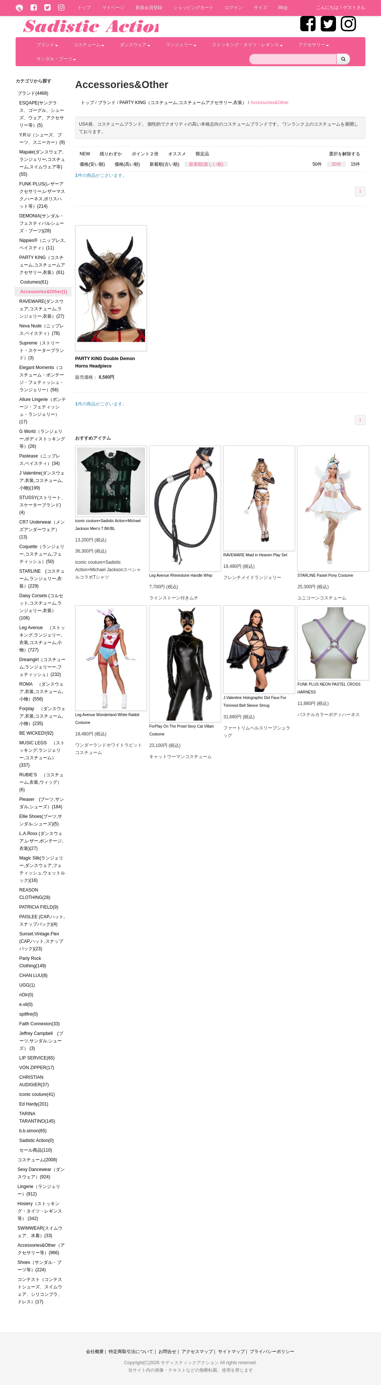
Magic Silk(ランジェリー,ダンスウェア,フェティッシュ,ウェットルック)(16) (42, 869)
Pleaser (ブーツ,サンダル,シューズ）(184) (41, 803)
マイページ (113, 7)
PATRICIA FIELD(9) (38, 907)
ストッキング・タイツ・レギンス (247, 44)
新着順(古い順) (164, 164)
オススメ (177, 153)
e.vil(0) (26, 1004)
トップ (84, 7)
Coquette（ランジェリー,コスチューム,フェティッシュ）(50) (41, 554)
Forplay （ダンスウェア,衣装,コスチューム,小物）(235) (42, 716)
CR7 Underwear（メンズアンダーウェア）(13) (42, 530)
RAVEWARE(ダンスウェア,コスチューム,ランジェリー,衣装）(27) (41, 309)
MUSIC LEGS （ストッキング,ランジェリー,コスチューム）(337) (42, 754)
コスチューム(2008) (37, 1159)
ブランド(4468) (32, 93)
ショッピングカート (193, 7)
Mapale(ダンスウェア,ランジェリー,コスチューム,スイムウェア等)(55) (42, 163)
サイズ (260, 7)
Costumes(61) (34, 282)
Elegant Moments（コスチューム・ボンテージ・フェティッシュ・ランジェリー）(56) (41, 378)
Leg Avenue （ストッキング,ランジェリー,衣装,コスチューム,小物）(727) (42, 639)
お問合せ (167, 1351)
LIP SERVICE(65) (37, 1058)
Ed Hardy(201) (33, 1104)
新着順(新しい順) (206, 164)
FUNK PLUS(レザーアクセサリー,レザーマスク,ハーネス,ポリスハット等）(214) (42, 195)
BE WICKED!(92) (36, 733)
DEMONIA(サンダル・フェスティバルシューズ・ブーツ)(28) (41, 223)
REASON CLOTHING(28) (34, 893)
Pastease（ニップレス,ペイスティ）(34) (39, 459)
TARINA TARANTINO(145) (37, 1117)
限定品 (202, 153)
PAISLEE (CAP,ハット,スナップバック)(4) (42, 920)
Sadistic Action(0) (36, 1140)
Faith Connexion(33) (39, 1023)
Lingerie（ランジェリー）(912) (38, 1190)
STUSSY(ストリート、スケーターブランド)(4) (42, 505)
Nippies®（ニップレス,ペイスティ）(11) (42, 244)
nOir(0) (26, 994)
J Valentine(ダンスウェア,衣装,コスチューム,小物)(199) (42, 480)
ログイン (234, 7)
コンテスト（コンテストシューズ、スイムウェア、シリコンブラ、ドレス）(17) (39, 1290)
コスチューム (89, 44)
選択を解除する (344, 153)
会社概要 (95, 1351)
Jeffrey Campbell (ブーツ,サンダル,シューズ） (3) (41, 1041)
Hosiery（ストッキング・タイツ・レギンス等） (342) (39, 1211)
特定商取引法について (131, 1351)
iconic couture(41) (37, 1094)
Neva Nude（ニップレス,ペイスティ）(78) (41, 329)
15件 (355, 164)
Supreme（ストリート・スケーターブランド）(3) (41, 350)
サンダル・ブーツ (56, 58)
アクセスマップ (197, 1351)
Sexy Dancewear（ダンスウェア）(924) (41, 1173)
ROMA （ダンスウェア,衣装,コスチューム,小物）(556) (41, 692)
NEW (85, 153)
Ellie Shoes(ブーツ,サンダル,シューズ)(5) (40, 820)
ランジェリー (181, 44)
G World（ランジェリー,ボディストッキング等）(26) (42, 439)
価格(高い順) (127, 164)
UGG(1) (27, 985)
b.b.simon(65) (33, 1130)
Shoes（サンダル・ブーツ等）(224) (39, 1266)
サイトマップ (231, 1351)
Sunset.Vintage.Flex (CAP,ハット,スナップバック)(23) (41, 941)
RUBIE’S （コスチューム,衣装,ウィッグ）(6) (41, 782)
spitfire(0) (28, 1014)
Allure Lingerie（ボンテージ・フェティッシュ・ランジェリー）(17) (42, 410)
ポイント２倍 (145, 153)
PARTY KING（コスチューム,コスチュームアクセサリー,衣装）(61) (42, 265)
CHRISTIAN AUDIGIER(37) (34, 1081)
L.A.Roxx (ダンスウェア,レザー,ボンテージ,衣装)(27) (41, 841)
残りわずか (111, 153)
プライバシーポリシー (272, 1351)
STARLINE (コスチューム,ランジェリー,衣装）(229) (42, 579)
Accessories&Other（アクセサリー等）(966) (41, 1249)
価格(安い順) (92, 164)
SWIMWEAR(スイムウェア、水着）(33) (40, 1232)
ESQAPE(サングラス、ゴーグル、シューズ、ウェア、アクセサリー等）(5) (41, 114)
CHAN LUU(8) (33, 975)
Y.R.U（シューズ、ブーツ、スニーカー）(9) (42, 138)
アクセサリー (313, 44)
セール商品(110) (35, 1150)
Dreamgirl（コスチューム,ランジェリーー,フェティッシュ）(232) (42, 667)
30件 (336, 164)
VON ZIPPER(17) (36, 1067)
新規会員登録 (148, 7)
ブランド (47, 44)
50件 (317, 164)
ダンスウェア (135, 44)
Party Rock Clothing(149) (32, 962)
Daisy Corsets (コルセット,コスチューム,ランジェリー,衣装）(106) (41, 607)
